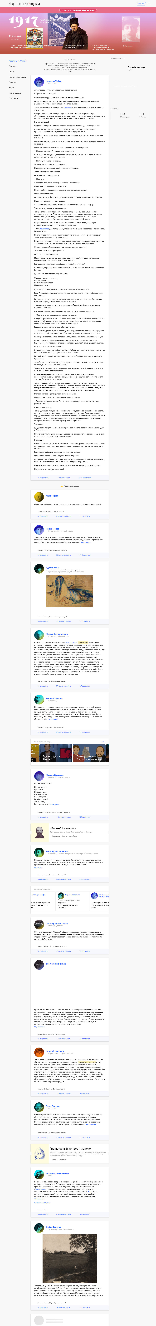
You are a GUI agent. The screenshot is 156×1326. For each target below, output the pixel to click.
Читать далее (86, 542)
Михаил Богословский (57, 634)
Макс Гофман (52, 496)
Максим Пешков (86, 897)
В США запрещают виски (48, 45)
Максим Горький (87, 895)
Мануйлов (44, 229)
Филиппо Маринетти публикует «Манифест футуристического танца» (103, 47)
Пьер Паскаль (53, 1106)
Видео (11, 88)
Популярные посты (17, 77)
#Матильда (38, 867)
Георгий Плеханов (55, 1051)
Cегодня (12, 66)
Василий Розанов (54, 699)
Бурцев (68, 107)
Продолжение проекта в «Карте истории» (78, 10)
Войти (143, 3)
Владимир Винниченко (57, 1173)
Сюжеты (12, 82)
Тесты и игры (15, 93)
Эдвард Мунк (52, 568)
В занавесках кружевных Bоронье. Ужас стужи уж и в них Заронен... (50, 903)
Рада (90, 1192)
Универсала (40, 1189)
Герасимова (83, 642)
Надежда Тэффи (54, 81)
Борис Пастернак (53, 895)
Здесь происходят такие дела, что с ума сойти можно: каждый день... (86, 905)
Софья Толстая (53, 1227)
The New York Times (56, 964)
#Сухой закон (39, 1027)
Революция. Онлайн (18, 61)
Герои (11, 72)
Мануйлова (71, 642)
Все (103, 741)
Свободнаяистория (46, 21)
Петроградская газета (57, 924)
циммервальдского (87, 1062)
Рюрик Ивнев (52, 529)
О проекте (13, 98)
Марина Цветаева (54, 775)
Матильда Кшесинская (57, 851)
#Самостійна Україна (42, 1202)
